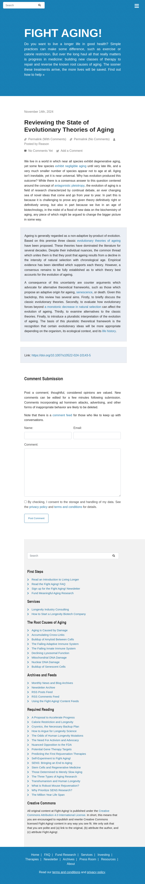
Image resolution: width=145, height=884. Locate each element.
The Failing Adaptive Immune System (55, 643)
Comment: (31, 444)
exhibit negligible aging (70, 166)
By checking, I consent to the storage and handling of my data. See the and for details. (72, 504)
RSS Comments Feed (45, 696)
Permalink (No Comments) (91, 139)
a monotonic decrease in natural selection (72, 306)
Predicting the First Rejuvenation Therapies (59, 753)
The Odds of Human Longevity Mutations (57, 735)
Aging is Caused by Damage (50, 630)
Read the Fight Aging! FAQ (48, 584)
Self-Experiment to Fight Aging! (51, 758)
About (72, 863)
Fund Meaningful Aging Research (53, 593)
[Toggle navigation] (136, 5)
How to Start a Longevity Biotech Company (59, 614)
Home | (37, 854)
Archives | (71, 859)
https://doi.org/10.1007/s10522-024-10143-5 (61, 355)
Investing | (106, 854)
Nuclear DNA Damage (46, 662)
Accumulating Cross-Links (48, 634)
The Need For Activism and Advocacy (55, 740)
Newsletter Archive (43, 687)
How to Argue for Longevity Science (54, 731)
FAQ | (49, 854)
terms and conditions (68, 506)
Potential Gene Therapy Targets (52, 749)
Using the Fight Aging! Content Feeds (55, 701)
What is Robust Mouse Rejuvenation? (55, 785)
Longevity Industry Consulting (50, 609)
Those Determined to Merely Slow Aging (57, 772)
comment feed (62, 415)
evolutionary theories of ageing (99, 240)
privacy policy (38, 506)
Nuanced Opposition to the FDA (52, 744)
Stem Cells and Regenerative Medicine (56, 767)
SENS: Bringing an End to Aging (52, 762)
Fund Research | (67, 854)
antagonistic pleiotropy (70, 185)
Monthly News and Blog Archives (52, 683)
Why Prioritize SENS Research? (52, 790)
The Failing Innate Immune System (54, 648)
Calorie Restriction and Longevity (52, 722)
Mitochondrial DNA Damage (49, 657)
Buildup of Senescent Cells (48, 666)
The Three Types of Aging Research (54, 776)
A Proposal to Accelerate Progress (53, 717)
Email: (77, 427)
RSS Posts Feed (42, 692)
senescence (84, 292)
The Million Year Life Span (48, 794)
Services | (89, 854)
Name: (28, 427)
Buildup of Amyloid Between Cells (53, 639)
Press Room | (90, 859)
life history (109, 331)
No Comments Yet (40, 150)
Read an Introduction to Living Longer (55, 579)
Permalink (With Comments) (47, 139)
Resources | (110, 859)
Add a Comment (72, 150)
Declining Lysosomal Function (50, 653)
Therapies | (34, 859)
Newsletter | (53, 859)
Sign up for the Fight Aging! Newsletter (56, 588)
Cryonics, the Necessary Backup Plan (55, 726)
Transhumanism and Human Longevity (56, 781)
